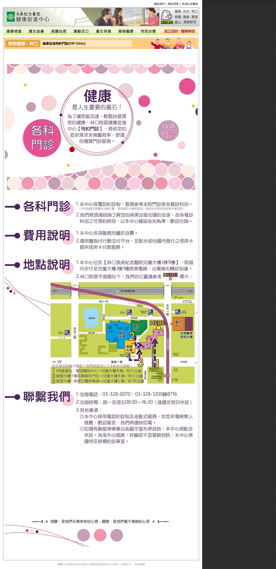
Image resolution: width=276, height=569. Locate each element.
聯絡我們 (159, 3)
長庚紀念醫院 (190, 3)
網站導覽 (173, 3)
